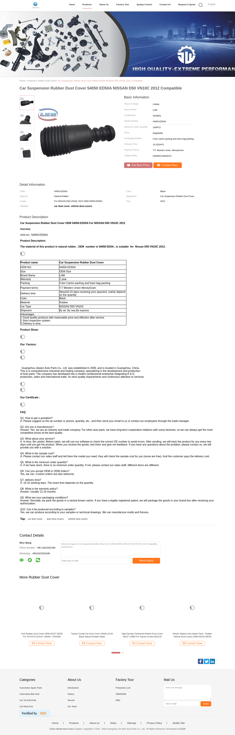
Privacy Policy (154, 723)
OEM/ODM (121, 694)
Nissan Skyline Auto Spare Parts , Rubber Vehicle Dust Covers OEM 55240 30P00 (192, 635)
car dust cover (35, 519)
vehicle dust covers (78, 519)
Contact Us (165, 4)
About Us (104, 4)
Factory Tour (122, 4)
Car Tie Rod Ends (28, 700)
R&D (118, 700)
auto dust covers (55, 519)
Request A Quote (186, 4)
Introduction (73, 688)
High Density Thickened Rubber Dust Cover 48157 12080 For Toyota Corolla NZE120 (142, 635)
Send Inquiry (146, 560)
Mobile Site (179, 723)
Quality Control (144, 4)
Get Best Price (138, 165)
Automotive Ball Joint (29, 694)
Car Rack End (26, 706)
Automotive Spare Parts (31, 688)
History (71, 694)
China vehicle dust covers (61, 729)
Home (72, 4)
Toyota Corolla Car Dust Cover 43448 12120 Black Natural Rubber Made (92, 635)
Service (71, 700)
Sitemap (131, 723)
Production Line (123, 688)
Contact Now (167, 165)
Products (87, 4)
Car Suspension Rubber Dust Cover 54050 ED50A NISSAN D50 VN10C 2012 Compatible (100, 81)
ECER (183, 729)
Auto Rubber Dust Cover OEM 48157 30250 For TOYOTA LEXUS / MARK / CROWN (42, 635)
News (113, 723)
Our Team (72, 706)
